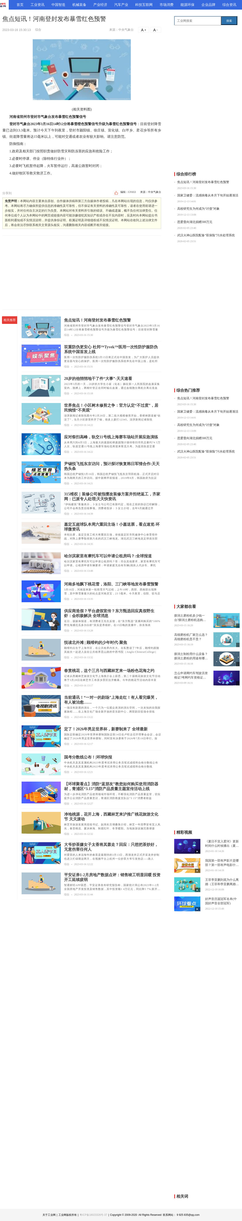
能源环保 (187, 5)
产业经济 (100, 5)
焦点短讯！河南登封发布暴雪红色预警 (203, 182)
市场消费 (167, 5)
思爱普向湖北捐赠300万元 (194, 222)
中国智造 (58, 5)
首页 (20, 5)
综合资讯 (229, 5)
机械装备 (79, 5)
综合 (38, 29)
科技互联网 (144, 5)
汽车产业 (121, 5)
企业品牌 (208, 5)
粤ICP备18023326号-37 (93, 1214)
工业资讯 (37, 5)
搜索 (229, 20)
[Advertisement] (81, 272)
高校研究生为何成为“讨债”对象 (198, 208)
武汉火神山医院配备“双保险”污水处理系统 (206, 235)
